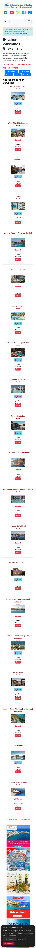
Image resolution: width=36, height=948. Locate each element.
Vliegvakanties (26, 29)
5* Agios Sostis (24, 71)
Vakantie (17, 29)
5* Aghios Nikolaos (12, 71)
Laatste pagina (25, 819)
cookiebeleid (12, 935)
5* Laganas (8, 75)
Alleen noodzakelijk (9, 939)
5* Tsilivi (17, 75)
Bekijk (18, 112)
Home (7, 21)
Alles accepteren (8, 943)
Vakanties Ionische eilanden (15, 31)
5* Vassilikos (26, 75)
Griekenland (8, 29)
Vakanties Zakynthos (11, 34)
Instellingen (21, 939)
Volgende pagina (11, 819)
